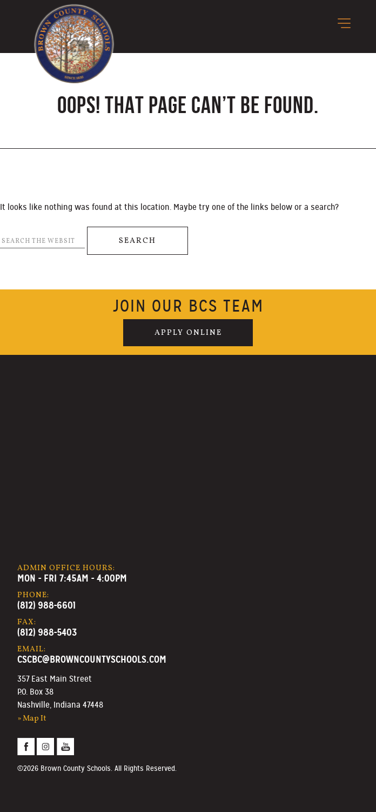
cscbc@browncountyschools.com (91, 659)
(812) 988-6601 (46, 605)
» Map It (31, 718)
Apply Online (188, 332)
